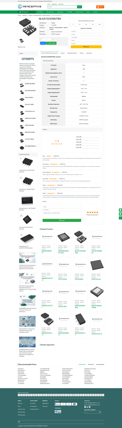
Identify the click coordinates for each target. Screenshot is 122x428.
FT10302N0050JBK (44, 368)
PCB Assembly (21, 412)
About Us (20, 403)
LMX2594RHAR (66, 373)
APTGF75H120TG (66, 370)
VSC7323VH (62, 279)
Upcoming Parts (100, 364)
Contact (95, 12)
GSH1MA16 (20, 368)
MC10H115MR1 (29, 104)
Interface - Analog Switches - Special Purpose (39, 15)
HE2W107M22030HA (67, 368)
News (19, 406)
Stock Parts (91, 364)
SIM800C (42, 372)
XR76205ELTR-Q (88, 378)
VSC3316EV (62, 306)
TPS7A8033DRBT (22, 375)
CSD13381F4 (43, 378)
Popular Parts (82, 364)
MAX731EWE (65, 380)
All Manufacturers (34, 409)
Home (19, 15)
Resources (45, 406)
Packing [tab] (82, 53)
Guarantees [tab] (89, 53)
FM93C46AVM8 (29, 125)
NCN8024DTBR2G (30, 83)
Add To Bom (51, 43)
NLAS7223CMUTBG (56, 31)
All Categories (24, 12)
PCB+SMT (69, 12)
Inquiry (43, 43)
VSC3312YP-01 (97, 334)
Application (54, 4)
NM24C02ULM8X (30, 132)
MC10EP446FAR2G (30, 90)
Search (79, 6)
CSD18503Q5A (65, 372)
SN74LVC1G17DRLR (23, 378)
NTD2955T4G (21, 373)
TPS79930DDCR (66, 377)
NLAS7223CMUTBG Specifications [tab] (49, 53)
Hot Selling (40, 12)
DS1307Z (20, 377)
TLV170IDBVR (87, 380)
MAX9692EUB (21, 380)
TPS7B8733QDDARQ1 (89, 375)
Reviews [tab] (63, 53)
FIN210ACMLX (29, 97)
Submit (86, 46)
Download (61, 4)
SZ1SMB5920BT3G (30, 146)
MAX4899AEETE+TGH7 (63, 252)
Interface (24, 15)
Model (48, 4)
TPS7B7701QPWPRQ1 (45, 375)
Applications (60, 12)
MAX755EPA (87, 372)
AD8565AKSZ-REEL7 (45, 383)
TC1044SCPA (21, 383)
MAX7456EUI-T (21, 370)
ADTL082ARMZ (43, 380)
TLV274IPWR (65, 383)
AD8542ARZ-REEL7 (89, 383)
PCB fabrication (21, 415)
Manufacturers (50, 12)
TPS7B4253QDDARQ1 (67, 375)
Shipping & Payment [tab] (72, 53)
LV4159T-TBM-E (29, 139)
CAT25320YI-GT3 (30, 111)
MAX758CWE (65, 378)
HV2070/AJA (96, 279)
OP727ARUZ (21, 382)
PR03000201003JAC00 (90, 368)
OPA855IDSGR (43, 382)
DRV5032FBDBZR (88, 377)
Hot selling (32, 403)
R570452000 (21, 372)
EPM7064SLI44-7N (44, 370)
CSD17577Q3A (43, 373)
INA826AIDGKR (88, 382)
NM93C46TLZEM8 (30, 118)
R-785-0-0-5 (87, 370)
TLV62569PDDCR (66, 382)
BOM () (100, 6)
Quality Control (79, 12)
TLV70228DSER (88, 373)
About (88, 12)
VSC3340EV (79, 279)
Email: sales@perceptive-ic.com (92, 402)
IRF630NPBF (43, 377)
